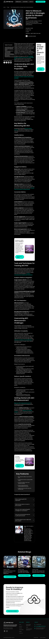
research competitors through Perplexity (23, 339)
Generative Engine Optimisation (29, 629)
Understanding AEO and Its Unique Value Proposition (9, 48)
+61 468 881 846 (38, 624)
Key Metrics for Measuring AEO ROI (9, 49)
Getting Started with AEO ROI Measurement (9, 55)
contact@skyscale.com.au (41, 626)
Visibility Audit (18, 1)
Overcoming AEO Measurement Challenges (9, 53)
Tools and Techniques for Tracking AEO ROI (9, 51)
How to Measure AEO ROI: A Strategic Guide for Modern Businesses (22, 7)
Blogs (8, 7)
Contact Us (21, 633)
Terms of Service (43, 637)
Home (4, 7)
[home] (8, 2)
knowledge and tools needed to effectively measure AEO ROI (24, 57)
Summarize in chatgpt (32, 36)
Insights (20, 631)
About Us (31, 1)
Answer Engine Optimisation (28, 625)
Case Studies (25, 1)
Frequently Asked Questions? (10, 56)
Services (20, 627)
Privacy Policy (36, 637)
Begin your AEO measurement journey (22, 403)
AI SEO (27, 627)
